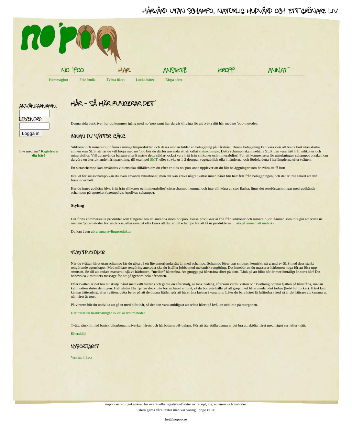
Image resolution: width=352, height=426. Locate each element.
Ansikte (175, 71)
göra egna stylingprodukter (111, 231)
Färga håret (174, 79)
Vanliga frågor (81, 357)
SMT (153, 159)
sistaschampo (209, 151)
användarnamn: (27, 106)
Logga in (31, 133)
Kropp (226, 71)
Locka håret (145, 79)
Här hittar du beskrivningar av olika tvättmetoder (108, 313)
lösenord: (27, 120)
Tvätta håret (116, 79)
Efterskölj (78, 333)
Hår (124, 71)
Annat (277, 71)
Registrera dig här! (45, 153)
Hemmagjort (58, 79)
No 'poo (73, 71)
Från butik (87, 79)
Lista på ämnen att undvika (253, 223)
